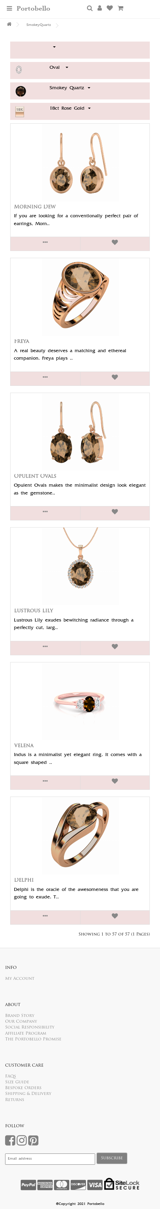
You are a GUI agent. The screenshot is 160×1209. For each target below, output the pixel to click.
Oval (59, 67)
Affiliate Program (25, 1034)
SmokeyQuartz (38, 25)
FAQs (10, 1076)
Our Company (21, 1022)
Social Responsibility (29, 1027)
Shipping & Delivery (28, 1094)
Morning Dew (35, 207)
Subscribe (112, 1158)
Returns (14, 1100)
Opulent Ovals (35, 476)
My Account (19, 979)
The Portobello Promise (33, 1039)
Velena (23, 746)
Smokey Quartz (70, 88)
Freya (21, 341)
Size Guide (17, 1082)
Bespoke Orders (23, 1088)
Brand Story (19, 1016)
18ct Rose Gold (70, 108)
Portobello (33, 8)
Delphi (24, 880)
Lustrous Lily (33, 611)
